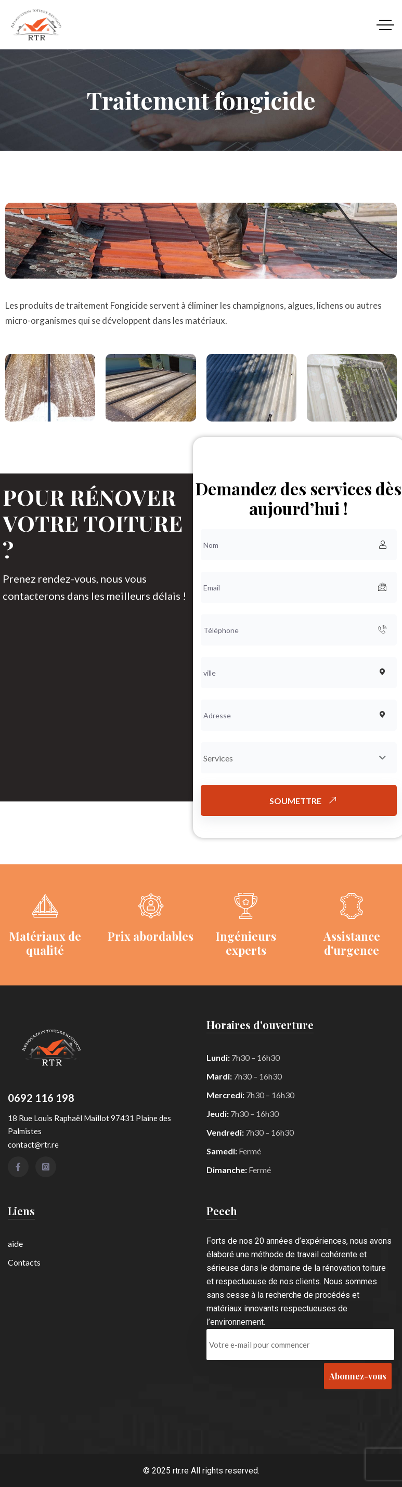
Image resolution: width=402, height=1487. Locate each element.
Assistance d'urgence (351, 942)
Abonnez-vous (357, 1376)
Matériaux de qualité (45, 942)
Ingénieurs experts (246, 942)
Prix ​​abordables (150, 936)
